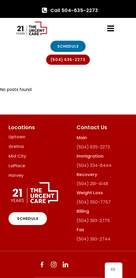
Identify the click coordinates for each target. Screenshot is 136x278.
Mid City (17, 156)
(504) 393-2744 (93, 239)
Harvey (16, 175)
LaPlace (17, 166)
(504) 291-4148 (92, 184)
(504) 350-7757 (94, 202)
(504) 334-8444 (94, 165)
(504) (83, 147)
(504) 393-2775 (93, 221)
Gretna (16, 146)
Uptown (17, 137)
